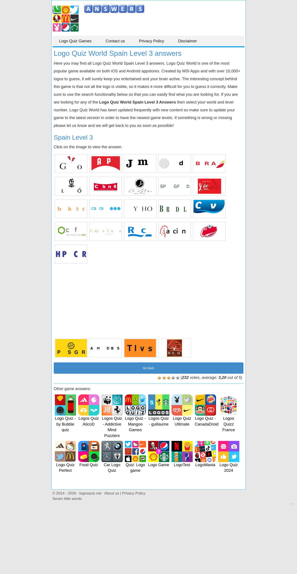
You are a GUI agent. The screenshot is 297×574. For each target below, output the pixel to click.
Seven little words (67, 498)
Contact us (115, 41)
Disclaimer (187, 41)
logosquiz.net (90, 493)
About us (111, 493)
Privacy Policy (151, 41)
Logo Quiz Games (75, 41)
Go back (148, 368)
